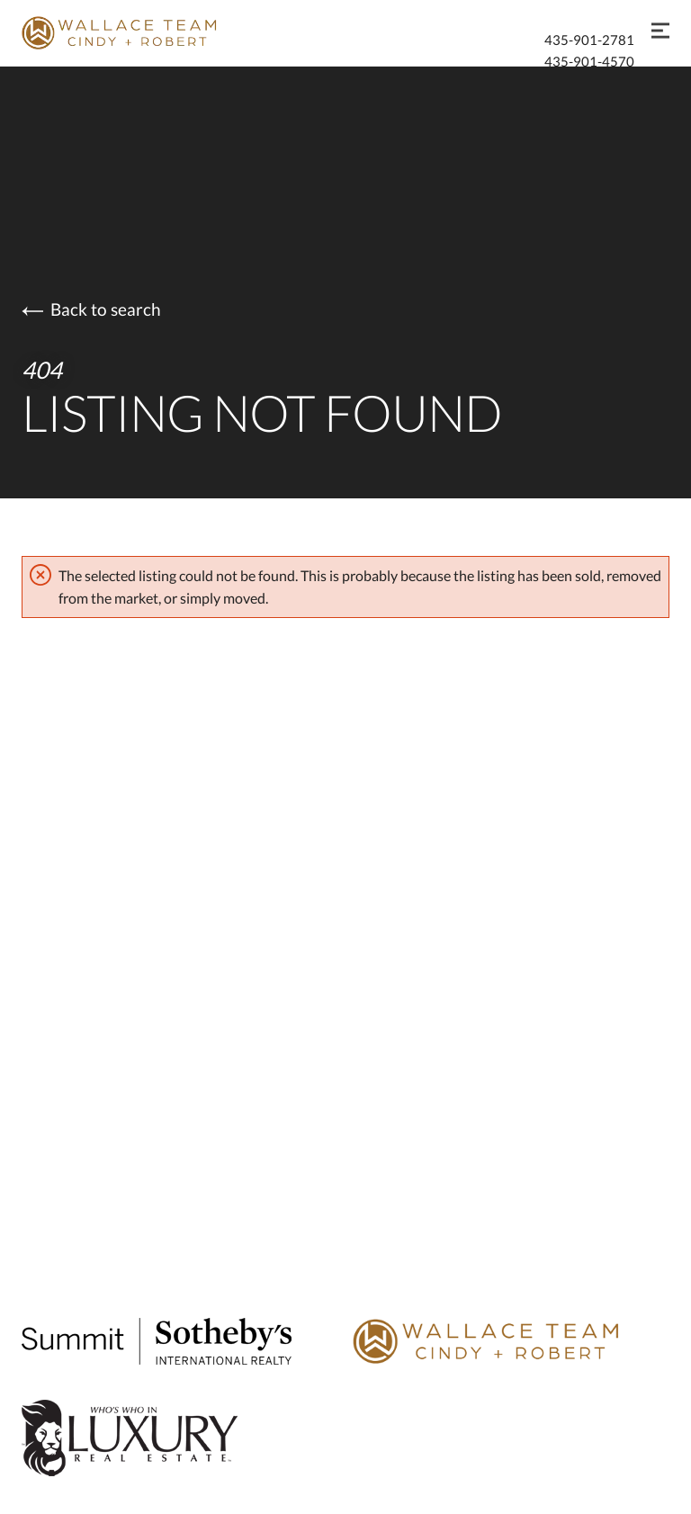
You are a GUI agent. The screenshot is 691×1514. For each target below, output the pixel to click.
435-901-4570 (589, 61)
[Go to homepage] (139, 32)
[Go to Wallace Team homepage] (511, 1344)
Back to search (91, 309)
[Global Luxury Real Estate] (180, 1441)
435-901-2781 (589, 39)
